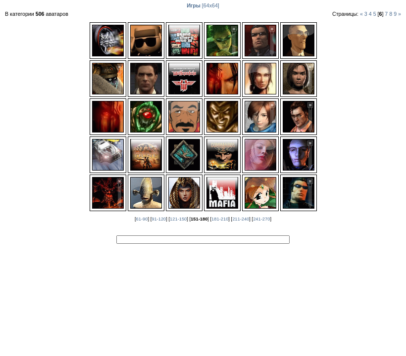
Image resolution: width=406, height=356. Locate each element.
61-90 (142, 219)
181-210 (219, 219)
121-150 (178, 219)
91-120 (159, 219)
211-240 (240, 219)
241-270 (261, 219)
